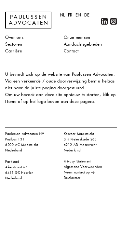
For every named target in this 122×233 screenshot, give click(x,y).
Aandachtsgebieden (83, 44)
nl (62, 15)
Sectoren (13, 44)
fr (70, 15)
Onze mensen (77, 37)
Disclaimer (72, 178)
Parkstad (12, 162)
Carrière (13, 51)
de (87, 15)
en (78, 15)
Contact (71, 51)
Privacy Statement (77, 161)
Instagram (113, 21)
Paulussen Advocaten (29, 20)
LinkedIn (104, 21)
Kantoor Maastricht (79, 134)
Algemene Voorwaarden (83, 167)
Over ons (14, 37)
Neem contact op (77, 172)
